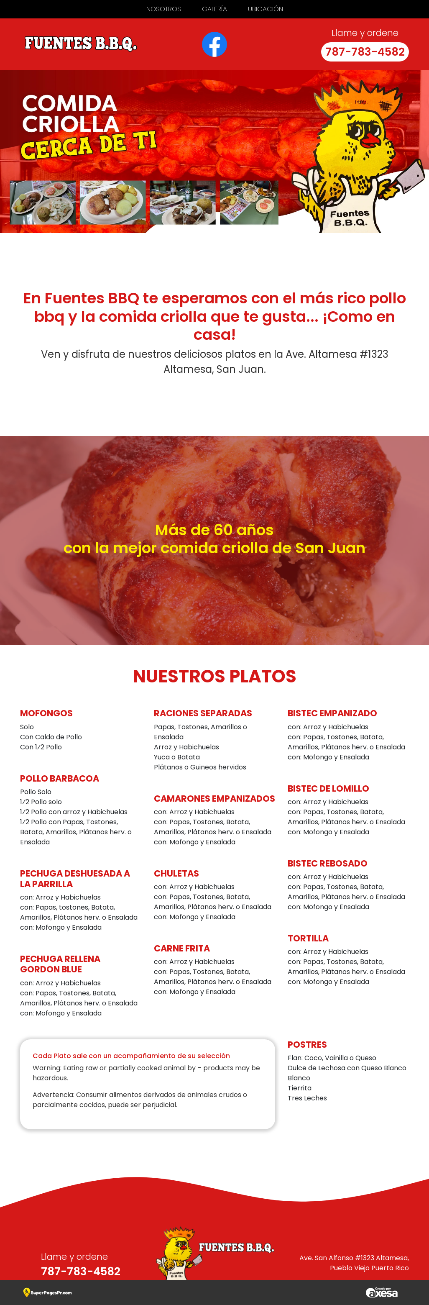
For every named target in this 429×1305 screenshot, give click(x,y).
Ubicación (265, 9)
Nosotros (163, 9)
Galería (214, 9)
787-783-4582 (365, 51)
